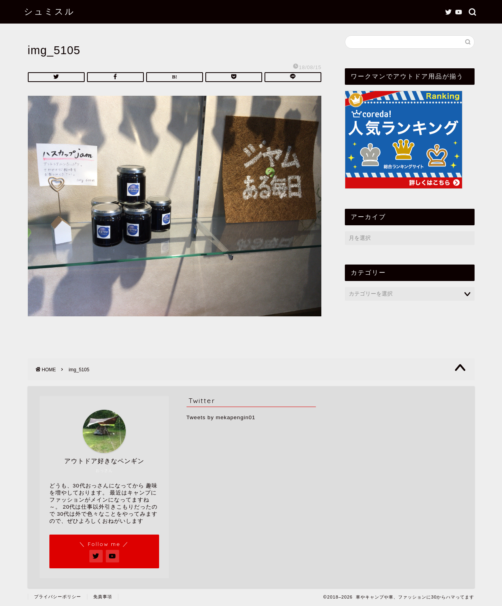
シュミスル (49, 11)
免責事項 (102, 596)
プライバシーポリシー (57, 596)
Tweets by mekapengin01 (221, 417)
